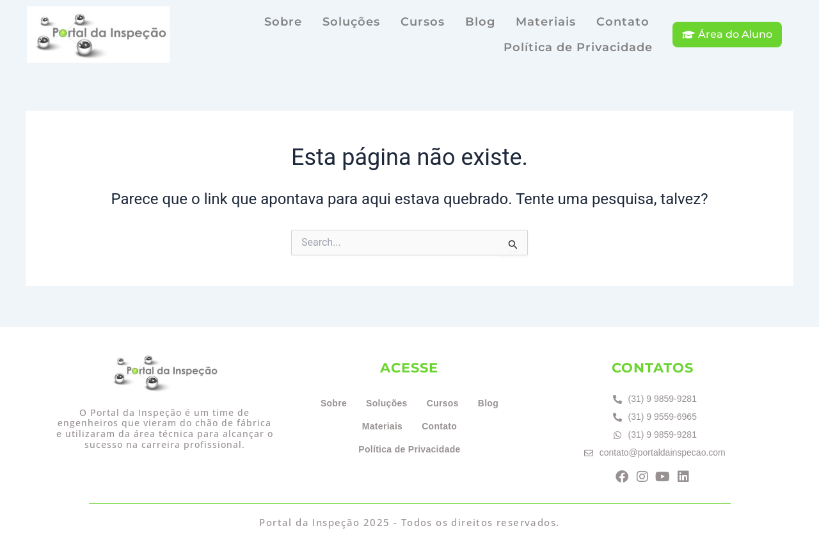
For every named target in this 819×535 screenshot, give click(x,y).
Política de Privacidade (578, 47)
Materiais (546, 22)
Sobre (283, 22)
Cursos (423, 22)
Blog (480, 22)
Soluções (351, 22)
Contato (622, 22)
